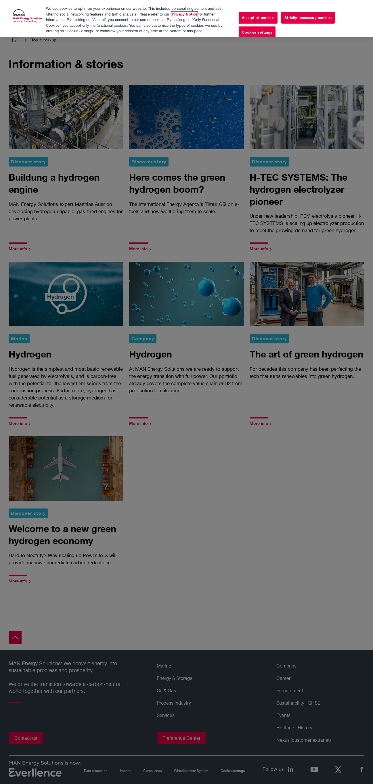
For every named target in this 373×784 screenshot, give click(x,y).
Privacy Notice (184, 14)
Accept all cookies (258, 17)
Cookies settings (257, 32)
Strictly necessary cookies (307, 17)
